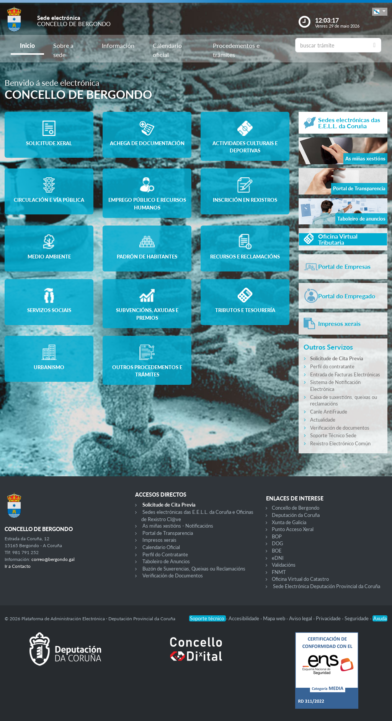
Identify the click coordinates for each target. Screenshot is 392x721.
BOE (277, 551)
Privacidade (329, 618)
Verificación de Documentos (172, 575)
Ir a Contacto (18, 566)
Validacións (284, 565)
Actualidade (322, 420)
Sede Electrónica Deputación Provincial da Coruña (326, 586)
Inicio (27, 45)
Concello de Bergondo (295, 508)
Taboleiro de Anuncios (166, 561)
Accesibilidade (244, 618)
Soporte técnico (207, 618)
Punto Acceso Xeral (293, 529)
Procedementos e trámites (236, 50)
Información (118, 45)
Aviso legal (301, 618)
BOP (277, 536)
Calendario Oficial (161, 547)
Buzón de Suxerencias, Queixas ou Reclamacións (193, 569)
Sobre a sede (63, 50)
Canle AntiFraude (328, 412)
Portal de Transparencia (167, 533)
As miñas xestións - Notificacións (177, 526)
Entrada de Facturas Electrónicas (345, 374)
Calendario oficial (167, 50)
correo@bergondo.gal (53, 559)
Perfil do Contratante (165, 554)
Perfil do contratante (332, 366)
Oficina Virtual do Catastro (300, 579)
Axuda (380, 618)
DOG (277, 543)
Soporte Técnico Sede (333, 435)
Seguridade (357, 618)
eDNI (278, 558)
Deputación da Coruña (296, 515)
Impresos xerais (159, 540)
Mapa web (274, 618)
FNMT (279, 572)
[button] (379, 12)
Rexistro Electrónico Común (340, 443)
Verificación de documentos (339, 428)
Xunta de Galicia (289, 522)
